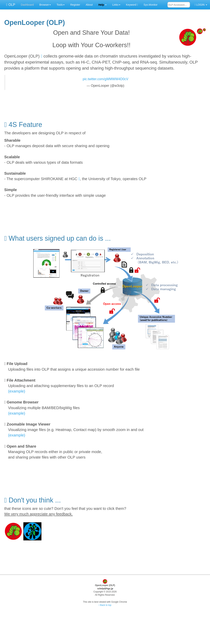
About (89, 4)
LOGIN (201, 4)
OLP (9, 5)
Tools (61, 4)
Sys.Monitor (150, 4)
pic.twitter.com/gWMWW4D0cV (105, 79)
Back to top (105, 605)
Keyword (132, 4)
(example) (16, 391)
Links (116, 4)
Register (75, 4)
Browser (45, 4)
